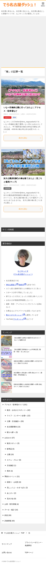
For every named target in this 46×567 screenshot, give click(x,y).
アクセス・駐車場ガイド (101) (16, 405)
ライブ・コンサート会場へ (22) (18, 416)
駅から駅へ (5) (12, 432)
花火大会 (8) (11, 499)
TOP (14, 533)
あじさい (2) (11, 493)
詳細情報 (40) (10, 521)
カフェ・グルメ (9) (14, 460)
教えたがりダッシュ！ (14, 315)
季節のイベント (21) (12, 476)
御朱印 (21, 285)
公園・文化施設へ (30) (15, 421)
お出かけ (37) (10, 438)
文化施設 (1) (11, 465)
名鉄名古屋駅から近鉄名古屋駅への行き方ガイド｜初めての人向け (28, 362)
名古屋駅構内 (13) (13, 427)
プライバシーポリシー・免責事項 (34, 543)
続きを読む (30, 138)
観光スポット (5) (13, 443)
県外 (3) (10, 471)
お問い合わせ (7, 552)
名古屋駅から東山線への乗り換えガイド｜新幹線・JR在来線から (28, 374)
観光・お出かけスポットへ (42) (18, 410)
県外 (14, 117)
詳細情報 (7, 188)
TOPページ (29, 552)
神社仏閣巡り (11, 285)
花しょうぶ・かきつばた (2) (17, 488)
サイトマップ (7, 544)
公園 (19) (10, 454)
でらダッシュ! (18, 319)
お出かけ (7, 117)
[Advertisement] (23, 40)
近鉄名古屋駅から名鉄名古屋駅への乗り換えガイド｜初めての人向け (28, 385)
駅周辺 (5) (10, 449)
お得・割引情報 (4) (12, 504)
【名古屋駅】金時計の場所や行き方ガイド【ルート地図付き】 (27, 339)
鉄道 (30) (8, 515)
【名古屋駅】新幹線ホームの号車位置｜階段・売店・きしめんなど (27, 350)
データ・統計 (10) (11, 510)
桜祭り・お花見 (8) (14, 482)
